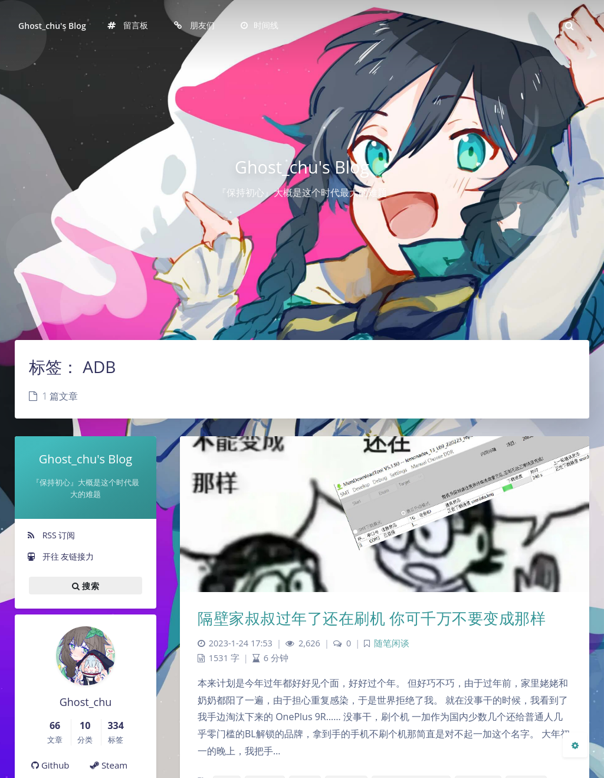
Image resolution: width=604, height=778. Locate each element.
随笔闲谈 (391, 643)
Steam (108, 765)
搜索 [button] (85, 585)
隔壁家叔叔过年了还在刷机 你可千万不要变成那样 (372, 618)
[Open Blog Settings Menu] (575, 745)
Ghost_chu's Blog (52, 25)
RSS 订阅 (51, 535)
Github (50, 765)
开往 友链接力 (60, 556)
